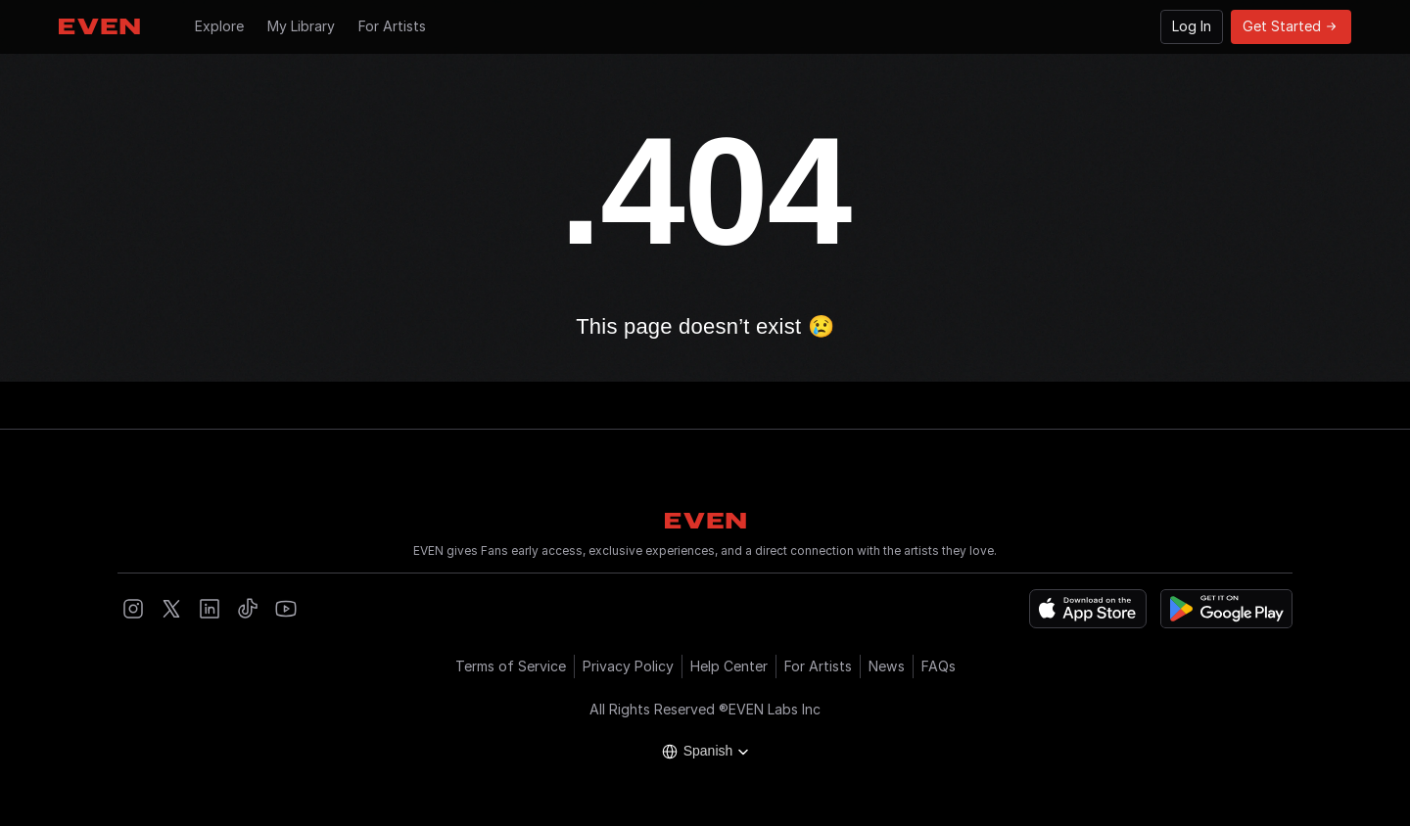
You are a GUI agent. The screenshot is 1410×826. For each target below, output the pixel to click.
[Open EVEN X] (171, 608)
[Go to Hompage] (99, 26)
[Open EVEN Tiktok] (247, 608)
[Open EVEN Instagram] (133, 608)
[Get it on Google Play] (1226, 608)
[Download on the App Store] (1088, 608)
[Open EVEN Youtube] (286, 608)
